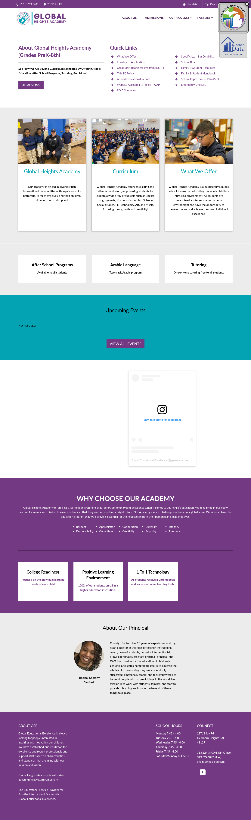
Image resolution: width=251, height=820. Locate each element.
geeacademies (179, 460)
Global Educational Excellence (149, 460)
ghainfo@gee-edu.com (211, 761)
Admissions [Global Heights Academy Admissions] (31, 85)
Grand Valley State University (40, 779)
